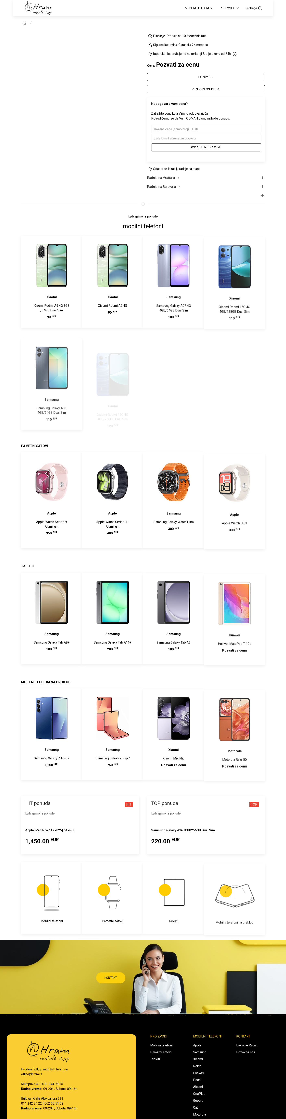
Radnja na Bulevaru (164, 187)
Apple (197, 1045)
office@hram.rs (31, 1074)
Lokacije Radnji (246, 1045)
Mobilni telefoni (161, 1045)
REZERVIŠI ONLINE (206, 89)
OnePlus (199, 1094)
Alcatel (198, 1087)
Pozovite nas (245, 1052)
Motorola (199, 1114)
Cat (195, 1107)
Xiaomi (198, 1059)
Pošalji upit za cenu (206, 147)
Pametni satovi (161, 1052)
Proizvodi (229, 8)
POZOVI (206, 77)
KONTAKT (110, 977)
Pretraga (254, 8)
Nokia (197, 1066)
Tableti (155, 1059)
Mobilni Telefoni (199, 8)
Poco (197, 1080)
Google (198, 1101)
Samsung (199, 1052)
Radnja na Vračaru (163, 178)
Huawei (198, 1073)
